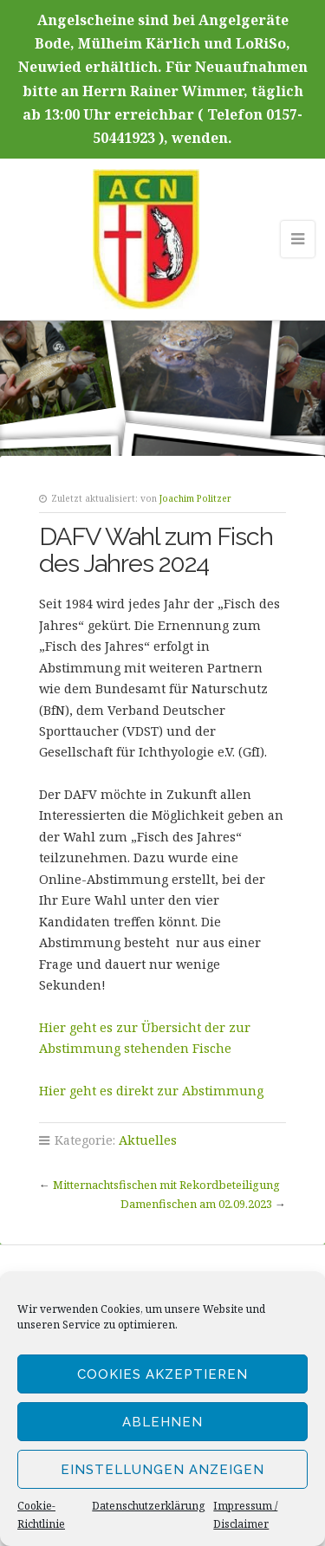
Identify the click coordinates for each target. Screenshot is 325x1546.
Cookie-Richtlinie (41, 1514)
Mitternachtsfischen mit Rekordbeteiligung (166, 1184)
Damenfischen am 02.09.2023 (196, 1203)
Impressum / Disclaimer (245, 1514)
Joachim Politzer (195, 498)
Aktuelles (148, 1140)
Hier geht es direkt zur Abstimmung (151, 1090)
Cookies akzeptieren (162, 1374)
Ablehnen (162, 1422)
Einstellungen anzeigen (162, 1470)
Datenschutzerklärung (148, 1505)
